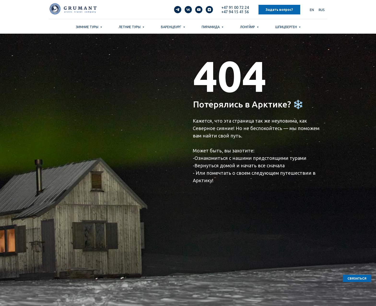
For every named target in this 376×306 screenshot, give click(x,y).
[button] (357, 278)
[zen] (209, 9)
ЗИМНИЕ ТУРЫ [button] (87, 27)
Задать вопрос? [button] (279, 10)
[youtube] (198, 9)
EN (312, 10)
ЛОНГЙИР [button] (248, 27)
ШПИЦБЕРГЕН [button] (286, 27)
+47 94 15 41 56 (235, 12)
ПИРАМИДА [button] (211, 27)
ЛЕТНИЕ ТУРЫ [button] (130, 27)
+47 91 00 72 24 (235, 7)
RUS (322, 10)
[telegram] (177, 9)
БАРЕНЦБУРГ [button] (171, 27)
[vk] (188, 9)
